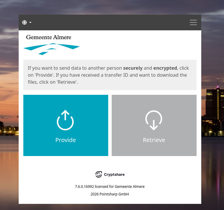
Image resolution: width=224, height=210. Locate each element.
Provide (65, 140)
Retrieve (154, 140)
